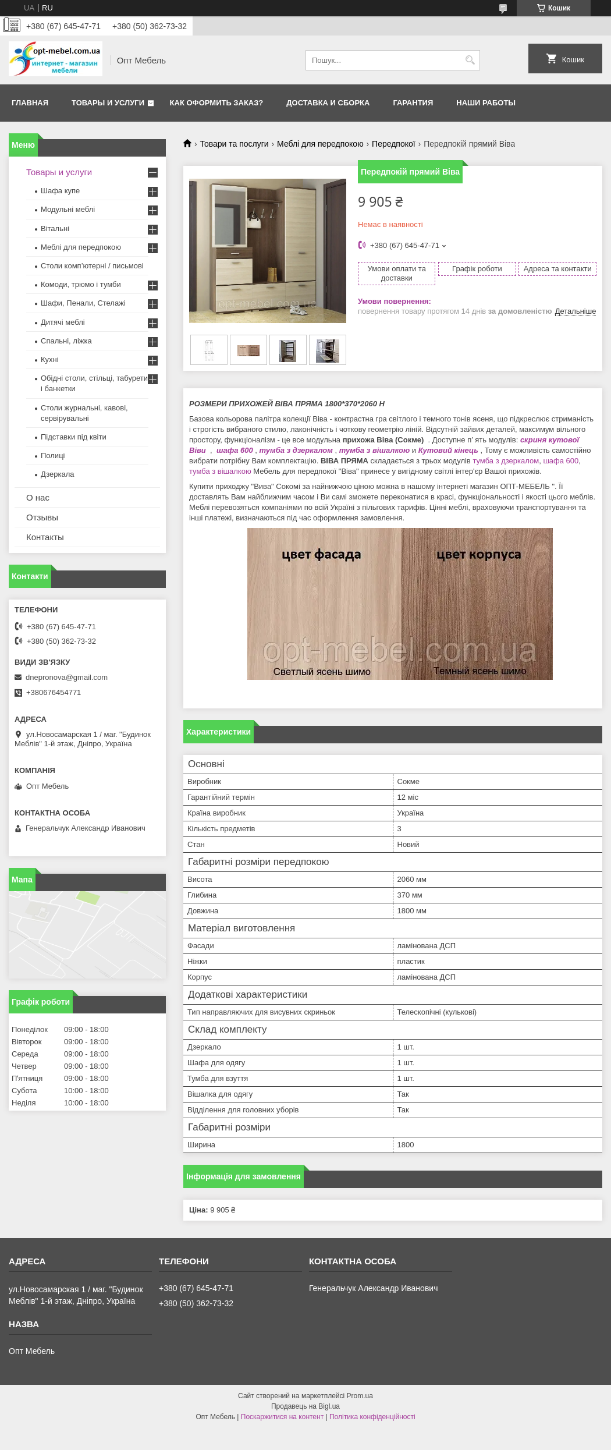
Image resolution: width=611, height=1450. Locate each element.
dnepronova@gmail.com (67, 677)
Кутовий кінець (448, 450)
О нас (37, 497)
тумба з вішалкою (374, 450)
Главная (30, 102)
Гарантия (413, 102)
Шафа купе (60, 190)
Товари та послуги (234, 143)
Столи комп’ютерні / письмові (92, 265)
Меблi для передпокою (320, 143)
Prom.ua (360, 1396)
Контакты (45, 537)
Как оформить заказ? (217, 102)
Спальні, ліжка (66, 340)
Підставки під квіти (73, 436)
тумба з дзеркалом (296, 450)
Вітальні (55, 228)
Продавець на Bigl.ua (305, 1406)
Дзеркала (57, 474)
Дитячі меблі (63, 322)
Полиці (53, 455)
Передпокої (393, 143)
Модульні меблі (68, 209)
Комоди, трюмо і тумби (81, 284)
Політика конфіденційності (372, 1417)
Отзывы (42, 517)
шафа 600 (233, 450)
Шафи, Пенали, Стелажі (83, 303)
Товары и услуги (108, 102)
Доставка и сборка (328, 102)
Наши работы (486, 102)
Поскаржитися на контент (282, 1417)
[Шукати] (470, 60)
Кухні (50, 359)
